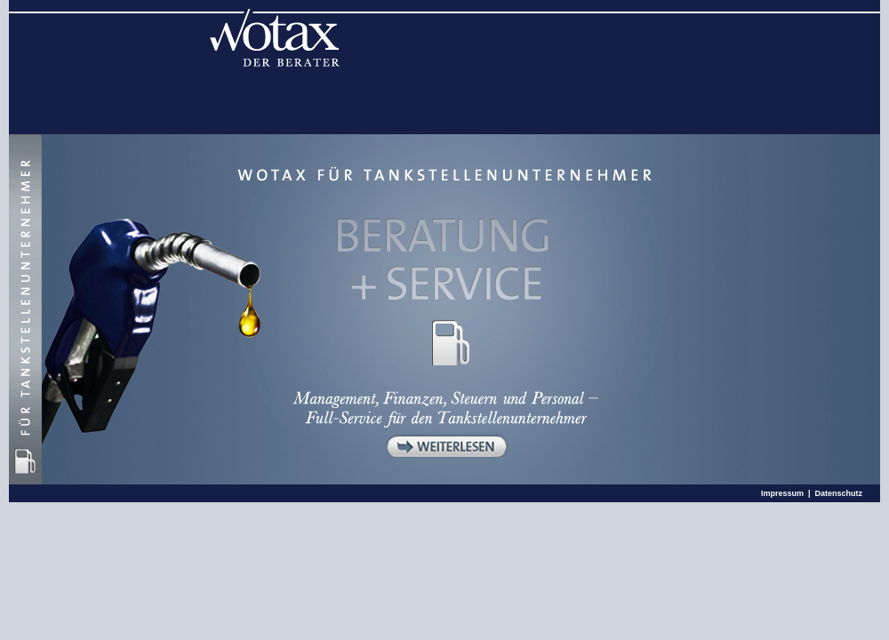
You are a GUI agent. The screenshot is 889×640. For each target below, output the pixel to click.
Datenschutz (838, 493)
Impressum (782, 493)
